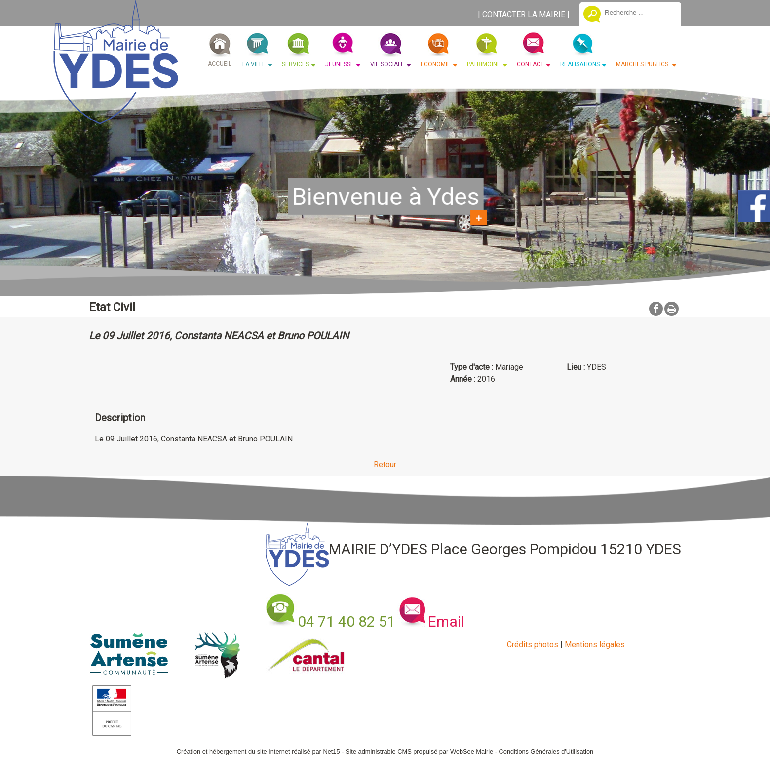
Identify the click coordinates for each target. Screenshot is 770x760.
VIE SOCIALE (387, 64)
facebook (656, 308)
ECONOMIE (436, 64)
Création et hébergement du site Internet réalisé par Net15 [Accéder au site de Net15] (258, 751)
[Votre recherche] (639, 12)
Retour (385, 464)
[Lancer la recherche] (592, 15)
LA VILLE (254, 64)
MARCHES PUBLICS (643, 64)
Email (446, 621)
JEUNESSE (339, 64)
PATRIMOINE (483, 64)
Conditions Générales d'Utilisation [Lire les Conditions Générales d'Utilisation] (546, 751)
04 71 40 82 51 (346, 621)
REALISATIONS (580, 64)
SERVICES (295, 64)
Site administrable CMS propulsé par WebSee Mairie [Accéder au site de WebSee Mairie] (419, 751)
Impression (671, 309)
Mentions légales (595, 644)
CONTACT (530, 64)
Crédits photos (532, 644)
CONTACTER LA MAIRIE (523, 14)
